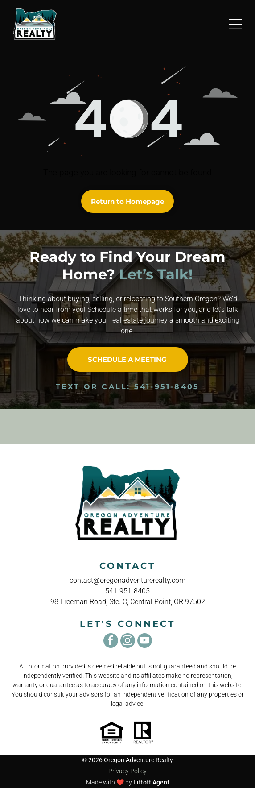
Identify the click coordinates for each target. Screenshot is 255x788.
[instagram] (127, 641)
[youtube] (144, 641)
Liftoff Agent (151, 782)
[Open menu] (235, 24)
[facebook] (110, 641)
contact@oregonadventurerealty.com (127, 580)
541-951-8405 (166, 386)
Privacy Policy (127, 771)
